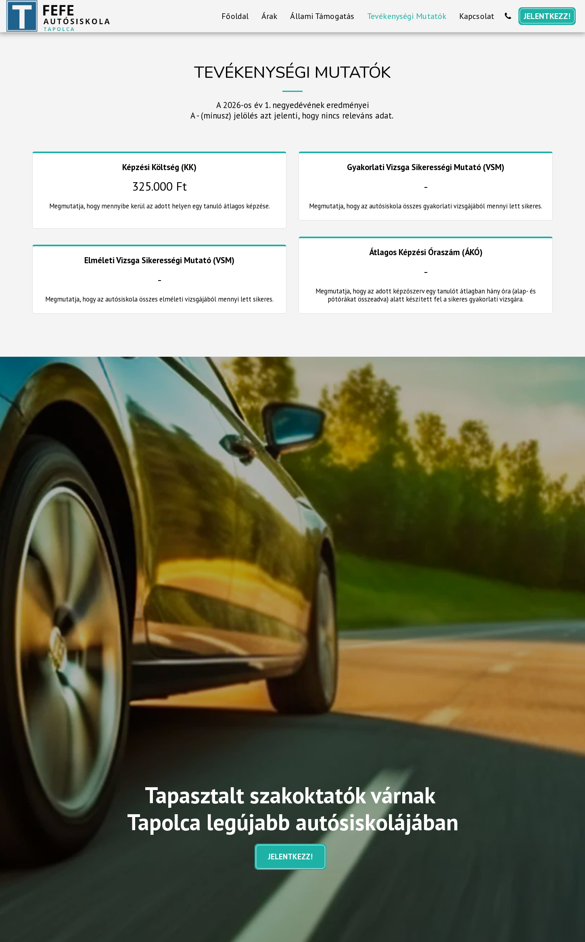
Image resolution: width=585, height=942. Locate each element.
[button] (508, 16)
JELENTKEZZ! (290, 856)
